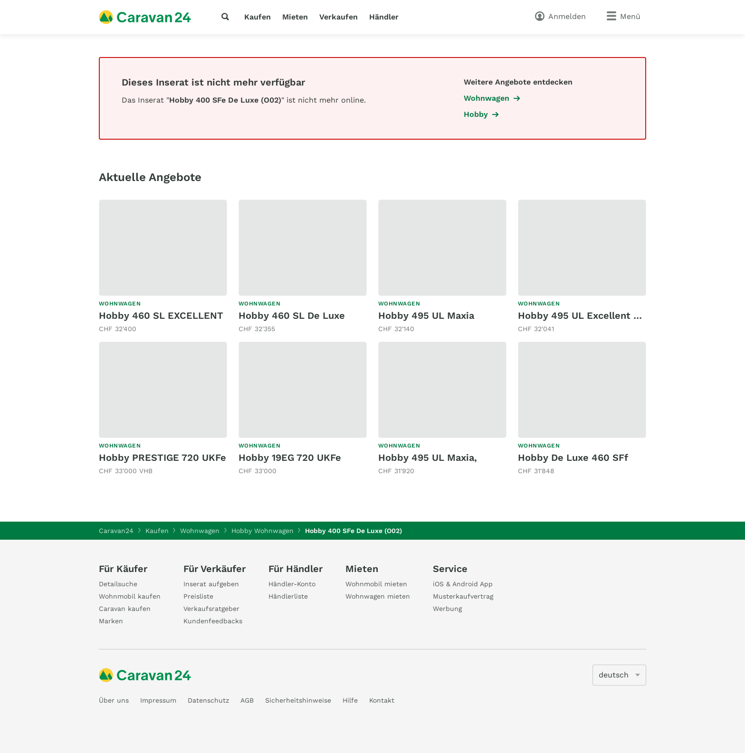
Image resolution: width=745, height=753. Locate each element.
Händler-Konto (291, 584)
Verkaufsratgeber (211, 608)
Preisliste (198, 596)
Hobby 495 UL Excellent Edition (592, 315)
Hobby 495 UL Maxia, (427, 457)
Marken (111, 621)
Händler (384, 16)
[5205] (619, 675)
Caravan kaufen (125, 608)
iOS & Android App (463, 584)
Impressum (158, 700)
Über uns (114, 700)
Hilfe (350, 700)
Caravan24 (116, 530)
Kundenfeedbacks (212, 621)
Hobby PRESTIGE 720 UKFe (162, 457)
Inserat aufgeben (211, 584)
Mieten (295, 16)
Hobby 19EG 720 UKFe (290, 457)
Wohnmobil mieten (376, 584)
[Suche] (227, 16)
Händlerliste (288, 596)
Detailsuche (118, 584)
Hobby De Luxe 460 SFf (573, 457)
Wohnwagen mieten (377, 596)
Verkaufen (338, 16)
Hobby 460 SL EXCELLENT (161, 315)
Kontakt (381, 700)
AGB (247, 700)
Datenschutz (208, 700)
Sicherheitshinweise (298, 700)
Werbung (447, 608)
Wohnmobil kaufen (130, 596)
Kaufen (257, 16)
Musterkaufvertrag (463, 596)
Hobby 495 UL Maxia (426, 315)
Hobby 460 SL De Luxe (292, 315)
